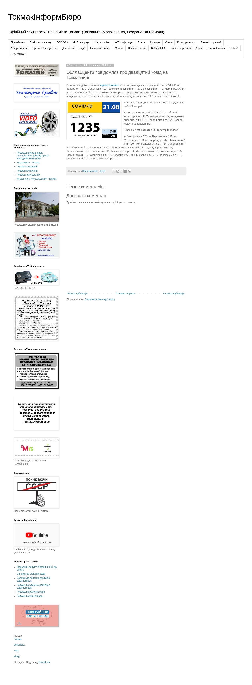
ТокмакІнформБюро (44, 16)
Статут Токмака (216, 48)
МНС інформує (81, 42)
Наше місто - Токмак (28, 162)
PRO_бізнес (17, 53)
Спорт (168, 42)
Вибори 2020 (158, 48)
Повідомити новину (40, 42)
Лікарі (199, 48)
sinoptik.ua (44, 662)
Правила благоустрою (45, 48)
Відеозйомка (18, 42)
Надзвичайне (102, 42)
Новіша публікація (77, 293)
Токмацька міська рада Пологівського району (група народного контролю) (32, 155)
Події (82, 48)
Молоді (119, 48)
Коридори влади (186, 42)
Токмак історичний (211, 42)
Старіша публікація (174, 293)
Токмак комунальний (28, 174)
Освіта (141, 42)
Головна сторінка (125, 293)
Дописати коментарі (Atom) (100, 299)
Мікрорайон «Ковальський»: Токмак (36, 178)
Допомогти (68, 48)
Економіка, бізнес (100, 48)
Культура (155, 42)
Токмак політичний (27, 170)
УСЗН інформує (123, 42)
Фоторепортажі (19, 48)
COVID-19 (62, 42)
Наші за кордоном (181, 48)
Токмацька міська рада (30, 596)
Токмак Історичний (27, 166)
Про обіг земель (137, 48)
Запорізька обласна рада (31, 573)
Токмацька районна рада (31, 591)
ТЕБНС (234, 48)
